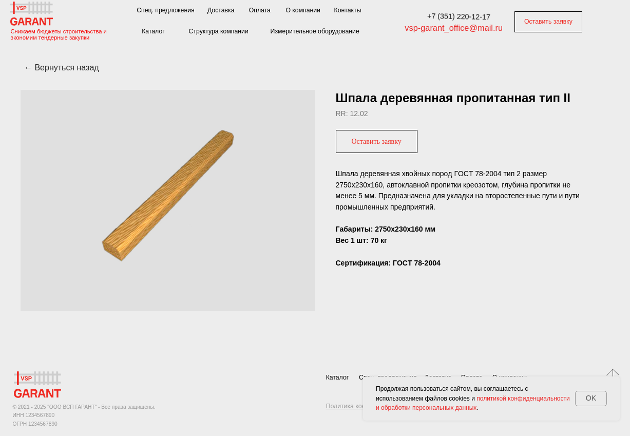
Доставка (221, 10)
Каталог (153, 31)
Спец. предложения (165, 10)
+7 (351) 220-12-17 (458, 17)
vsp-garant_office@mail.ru (454, 27)
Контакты (347, 10)
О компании (302, 10)
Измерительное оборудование (315, 31)
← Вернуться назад (61, 67)
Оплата (260, 10)
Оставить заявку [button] (548, 21)
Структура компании (219, 31)
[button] (376, 141)
